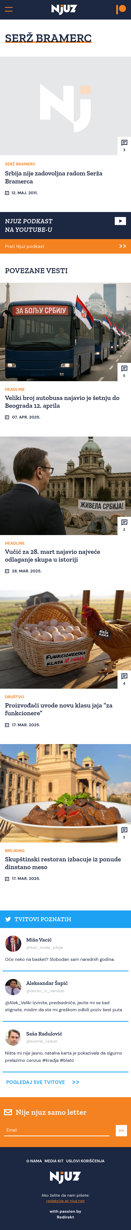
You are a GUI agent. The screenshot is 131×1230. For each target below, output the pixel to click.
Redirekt (65, 1217)
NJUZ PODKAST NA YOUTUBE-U (29, 225)
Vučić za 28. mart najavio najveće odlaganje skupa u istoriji (52, 555)
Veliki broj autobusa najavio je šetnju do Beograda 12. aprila (62, 401)
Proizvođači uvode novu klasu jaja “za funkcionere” (58, 709)
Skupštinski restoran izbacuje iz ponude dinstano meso (63, 863)
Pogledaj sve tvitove (35, 1082)
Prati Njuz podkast (24, 246)
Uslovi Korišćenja (85, 1161)
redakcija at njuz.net (65, 1200)
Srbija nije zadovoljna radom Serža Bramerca (53, 177)
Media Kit (54, 1161)
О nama (34, 1161)
